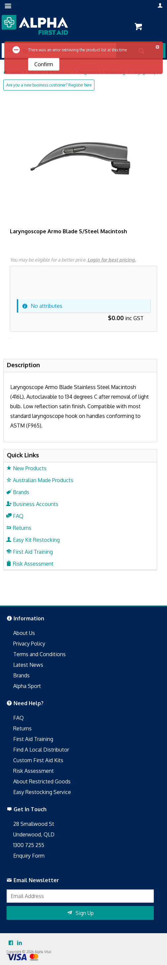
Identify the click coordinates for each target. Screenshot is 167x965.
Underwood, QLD (33, 834)
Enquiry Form (29, 855)
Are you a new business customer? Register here (48, 85)
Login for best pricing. (111, 259)
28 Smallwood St (33, 824)
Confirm (43, 64)
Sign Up (85, 913)
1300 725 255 (28, 845)
